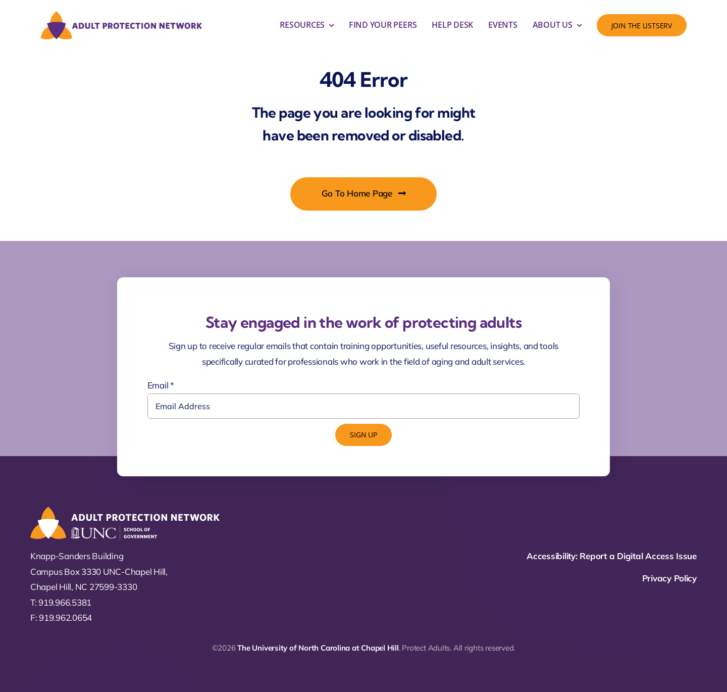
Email (160, 385)
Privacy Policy (669, 578)
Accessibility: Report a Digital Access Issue (612, 556)
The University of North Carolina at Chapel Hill (317, 648)
